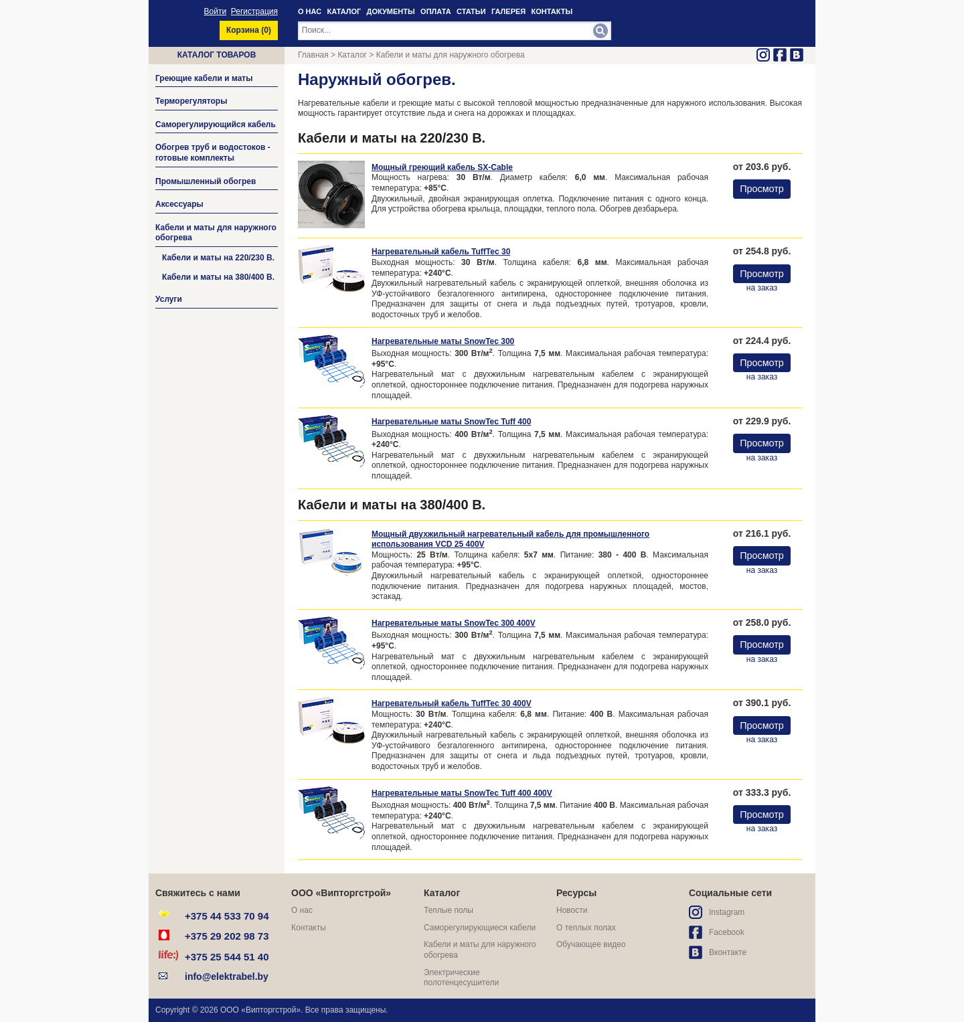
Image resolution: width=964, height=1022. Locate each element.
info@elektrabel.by (226, 976)
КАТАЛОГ (344, 11)
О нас (302, 910)
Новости (571, 910)
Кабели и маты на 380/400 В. (218, 277)
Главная (313, 55)
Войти (215, 11)
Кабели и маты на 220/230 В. (218, 257)
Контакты (308, 927)
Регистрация (254, 11)
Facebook (726, 932)
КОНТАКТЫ (552, 11)
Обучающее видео (591, 944)
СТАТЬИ (471, 11)
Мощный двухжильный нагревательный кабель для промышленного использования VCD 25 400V (510, 539)
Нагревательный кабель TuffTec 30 (441, 251)
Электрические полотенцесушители (461, 978)
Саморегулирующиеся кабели (480, 927)
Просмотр (762, 188)
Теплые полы (448, 910)
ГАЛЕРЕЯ (508, 11)
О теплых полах (586, 927)
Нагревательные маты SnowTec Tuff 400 (451, 421)
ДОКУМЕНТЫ (391, 11)
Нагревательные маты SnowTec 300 (443, 341)
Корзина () (248, 30)
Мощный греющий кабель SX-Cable (442, 167)
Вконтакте (727, 952)
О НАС (309, 11)
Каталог (352, 55)
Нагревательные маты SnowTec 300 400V (454, 623)
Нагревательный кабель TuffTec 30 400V (452, 703)
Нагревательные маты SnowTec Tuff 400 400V (462, 793)
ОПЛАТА (435, 11)
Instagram (726, 912)
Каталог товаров (216, 55)
